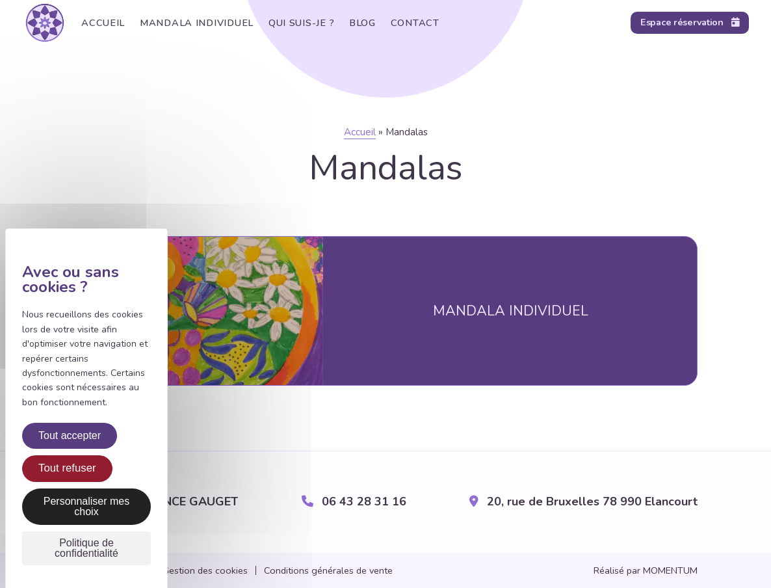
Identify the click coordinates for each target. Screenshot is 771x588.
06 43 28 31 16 (354, 502)
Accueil (102, 22)
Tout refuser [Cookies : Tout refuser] (67, 468)
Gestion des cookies (205, 570)
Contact (404, 22)
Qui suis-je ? (295, 22)
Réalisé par (646, 571)
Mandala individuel (193, 22)
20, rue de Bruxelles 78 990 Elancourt (583, 502)
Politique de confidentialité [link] (86, 548)
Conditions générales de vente (328, 570)
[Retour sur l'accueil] (45, 23)
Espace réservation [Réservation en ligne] (689, 22)
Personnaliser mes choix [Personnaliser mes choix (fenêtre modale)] (87, 506)
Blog (354, 22)
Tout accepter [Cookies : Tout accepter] (69, 435)
